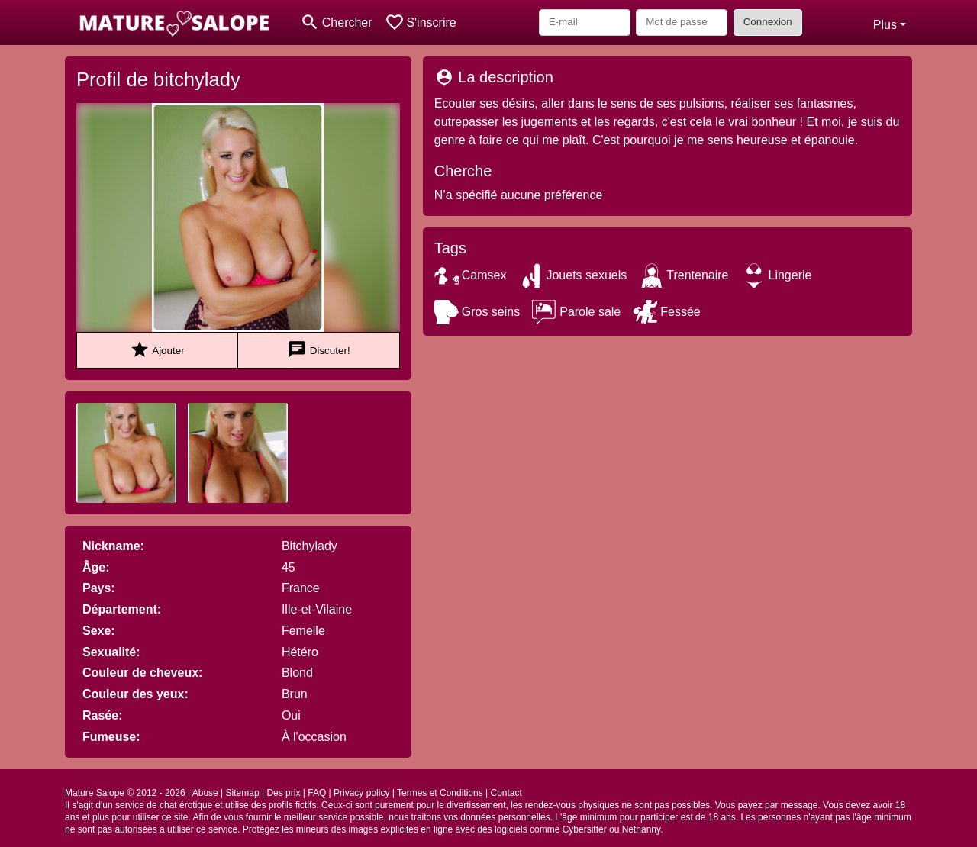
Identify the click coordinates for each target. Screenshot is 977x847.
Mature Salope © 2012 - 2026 (125, 792)
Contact (505, 792)
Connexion (767, 21)
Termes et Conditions (440, 792)
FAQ (317, 792)
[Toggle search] (336, 22)
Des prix (283, 792)
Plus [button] (885, 24)
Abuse (205, 792)
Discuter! (318, 350)
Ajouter (157, 350)
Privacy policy (361, 792)
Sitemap (243, 792)
